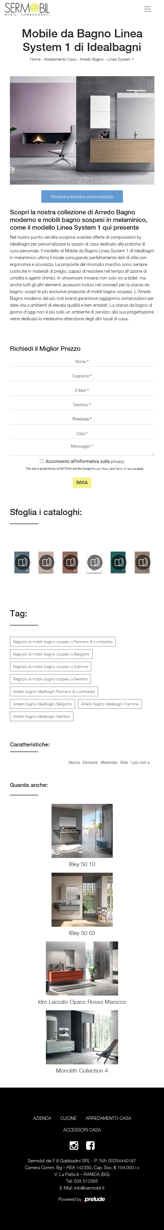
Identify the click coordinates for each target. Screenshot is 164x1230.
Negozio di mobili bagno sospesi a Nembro (50, 678)
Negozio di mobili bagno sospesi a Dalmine (50, 666)
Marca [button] (74, 762)
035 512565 (86, 1181)
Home (35, 59)
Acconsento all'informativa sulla (85, 461)
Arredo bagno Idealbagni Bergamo (42, 703)
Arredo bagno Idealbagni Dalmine (110, 703)
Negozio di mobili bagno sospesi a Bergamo (51, 654)
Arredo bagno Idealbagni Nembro (41, 716)
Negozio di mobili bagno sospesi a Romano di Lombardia (62, 641)
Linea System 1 (120, 59)
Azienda (42, 1118)
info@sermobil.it (89, 1187)
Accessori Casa (82, 1129)
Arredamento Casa (60, 59)
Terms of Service (125, 468)
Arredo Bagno (92, 59)
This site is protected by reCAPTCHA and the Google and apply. (85, 468)
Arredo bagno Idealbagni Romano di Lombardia (54, 691)
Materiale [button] (109, 762)
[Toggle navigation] (147, 9)
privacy (117, 461)
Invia (82, 482)
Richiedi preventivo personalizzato (82, 196)
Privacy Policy (100, 468)
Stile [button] (124, 762)
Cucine (68, 1118)
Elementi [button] (90, 762)
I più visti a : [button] (141, 762)
